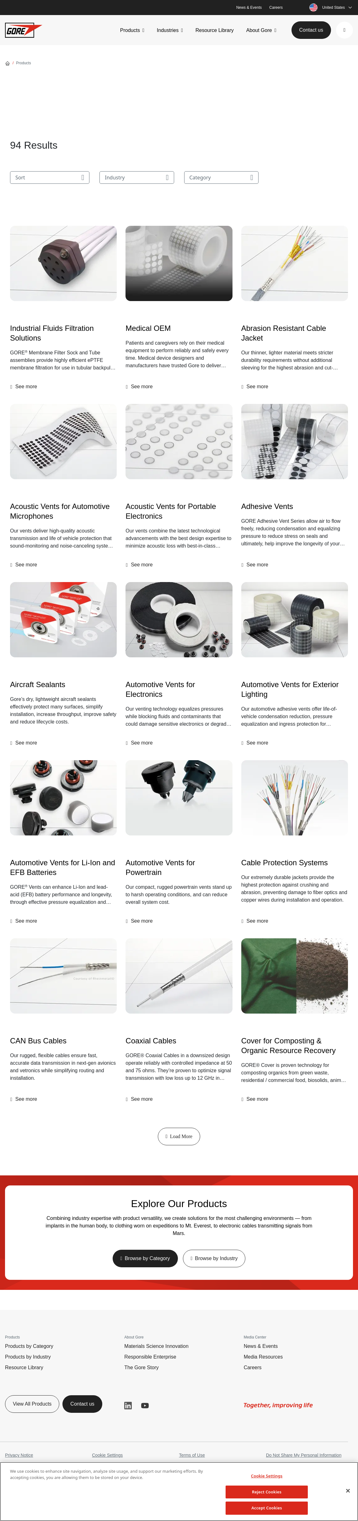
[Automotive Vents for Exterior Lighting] (294, 619)
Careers (276, 7)
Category (221, 177)
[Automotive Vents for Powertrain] (179, 797)
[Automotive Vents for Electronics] (179, 619)
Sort (49, 177)
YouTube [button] (145, 1405)
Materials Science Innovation (156, 1346)
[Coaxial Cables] (179, 976)
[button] (344, 30)
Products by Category (29, 1346)
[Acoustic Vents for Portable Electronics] (179, 441)
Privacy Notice (19, 1455)
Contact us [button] (311, 30)
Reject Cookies (266, 1492)
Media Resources (263, 1356)
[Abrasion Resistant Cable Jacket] (294, 263)
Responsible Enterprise (150, 1356)
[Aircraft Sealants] (63, 619)
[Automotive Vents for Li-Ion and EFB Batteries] (63, 797)
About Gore (259, 30)
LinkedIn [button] (128, 1405)
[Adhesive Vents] (294, 441)
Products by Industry (28, 1356)
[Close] (348, 1491)
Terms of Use (192, 1455)
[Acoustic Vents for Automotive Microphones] (63, 441)
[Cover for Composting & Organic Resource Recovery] (294, 976)
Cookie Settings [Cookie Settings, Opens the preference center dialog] (266, 1476)
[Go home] (7, 63)
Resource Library (214, 30)
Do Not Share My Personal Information (303, 1455)
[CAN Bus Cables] (63, 976)
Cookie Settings (107, 1455)
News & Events (249, 7)
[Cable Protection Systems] (294, 797)
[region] (179, 1491)
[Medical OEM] (179, 263)
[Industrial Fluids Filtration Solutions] (63, 263)
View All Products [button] (32, 1404)
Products (130, 30)
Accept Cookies (266, 1508)
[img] (63, 263)
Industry (136, 177)
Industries (168, 30)
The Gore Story (141, 1367)
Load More (179, 1136)
